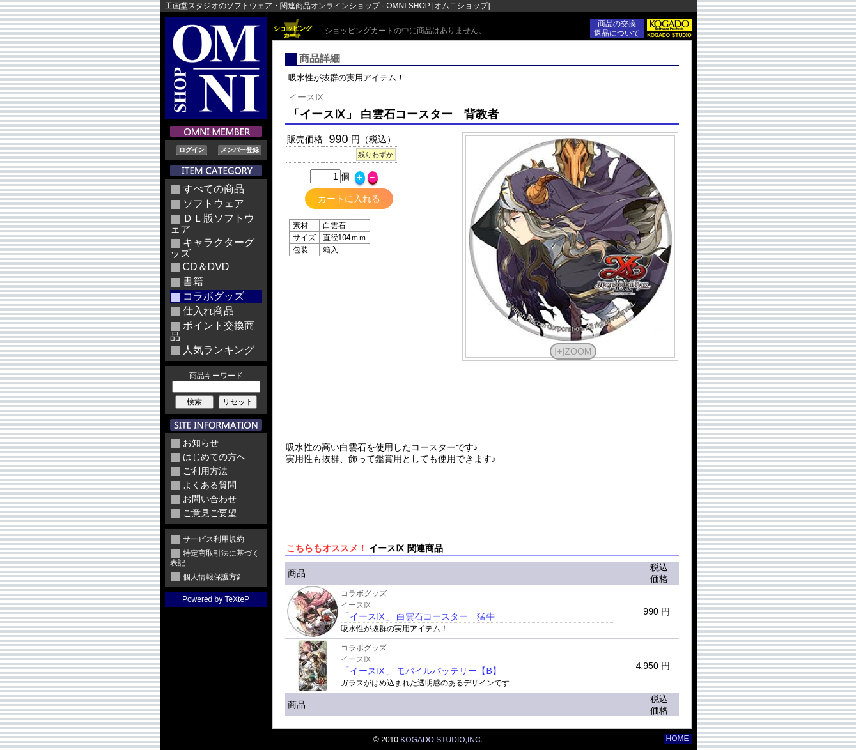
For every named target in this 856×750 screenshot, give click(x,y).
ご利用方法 (205, 471)
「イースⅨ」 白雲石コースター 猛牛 (418, 616)
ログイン (192, 149)
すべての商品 (213, 188)
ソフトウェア (213, 203)
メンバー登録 (240, 149)
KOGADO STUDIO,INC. (441, 739)
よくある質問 (210, 485)
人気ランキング (218, 349)
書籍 (193, 281)
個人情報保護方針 (213, 576)
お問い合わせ (210, 499)
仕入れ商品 (208, 310)
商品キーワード (216, 375)
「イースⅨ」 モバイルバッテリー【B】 (421, 671)
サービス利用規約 (213, 539)
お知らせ (201, 443)
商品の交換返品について (617, 28)
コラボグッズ (213, 296)
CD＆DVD (206, 266)
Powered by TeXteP (215, 599)
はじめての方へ (214, 457)
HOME (677, 738)
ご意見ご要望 (210, 513)
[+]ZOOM (573, 351)
